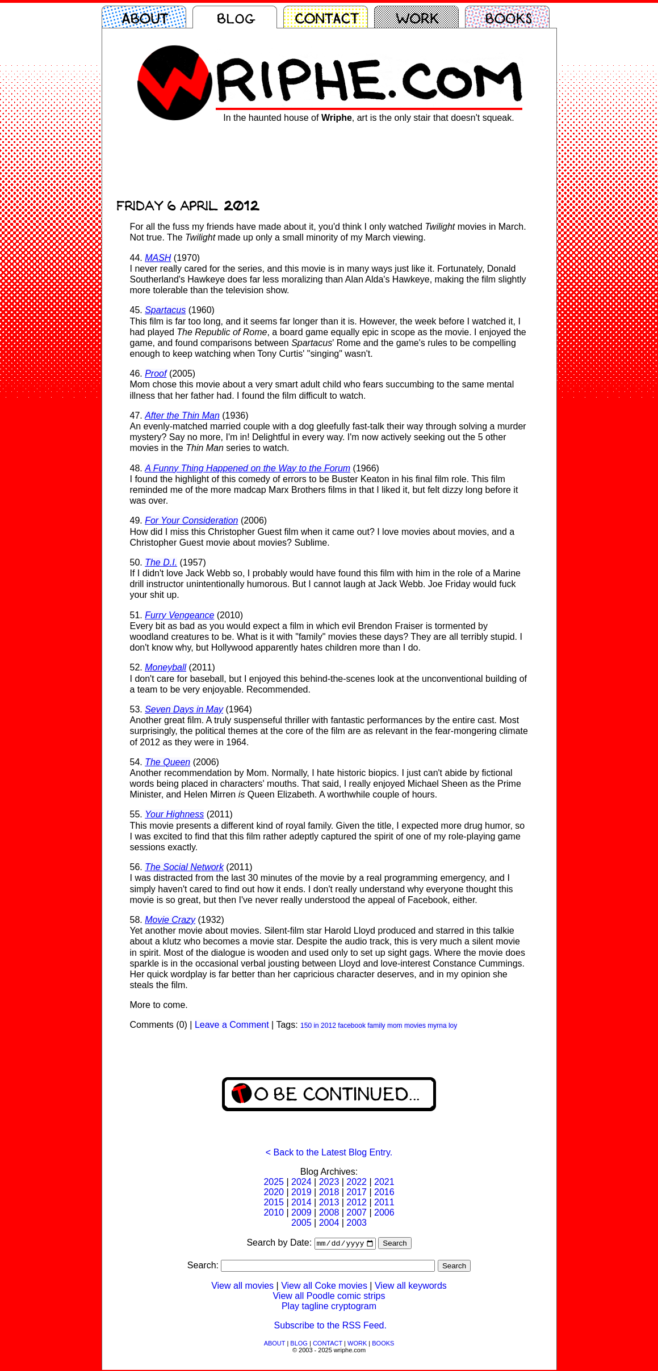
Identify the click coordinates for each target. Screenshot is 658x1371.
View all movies (242, 1287)
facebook (352, 1026)
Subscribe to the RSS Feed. (330, 1326)
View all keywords (411, 1287)
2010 (273, 1212)
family (376, 1026)
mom (395, 1026)
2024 (301, 1182)
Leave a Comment (232, 1025)
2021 (384, 1182)
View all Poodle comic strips (329, 1297)
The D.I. (161, 562)
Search (394, 1244)
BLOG (299, 1344)
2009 (301, 1212)
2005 (301, 1222)
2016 (384, 1192)
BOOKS (383, 1344)
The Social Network (184, 867)
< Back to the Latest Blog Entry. (329, 1152)
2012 (356, 1202)
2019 (301, 1192)
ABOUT (275, 1344)
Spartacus (165, 310)
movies (415, 1026)
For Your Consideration (191, 520)
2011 (384, 1202)
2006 (384, 1212)
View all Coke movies (324, 1287)
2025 (273, 1182)
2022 (356, 1182)
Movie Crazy (170, 920)
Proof (155, 373)
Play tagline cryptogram (329, 1307)
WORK (357, 1344)
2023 (329, 1182)
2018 (329, 1192)
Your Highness (174, 814)
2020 (273, 1192)
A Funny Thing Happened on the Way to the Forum (247, 468)
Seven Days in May (184, 709)
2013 (329, 1202)
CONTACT (327, 1344)
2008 (329, 1212)
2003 (356, 1222)
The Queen (167, 762)
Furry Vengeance (179, 615)
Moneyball (165, 667)
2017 (356, 1192)
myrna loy (442, 1026)
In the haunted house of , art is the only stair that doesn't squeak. (368, 118)
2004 (329, 1222)
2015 (273, 1202)
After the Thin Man (182, 415)
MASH (158, 258)
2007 (356, 1212)
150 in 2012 (318, 1026)
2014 (301, 1202)
